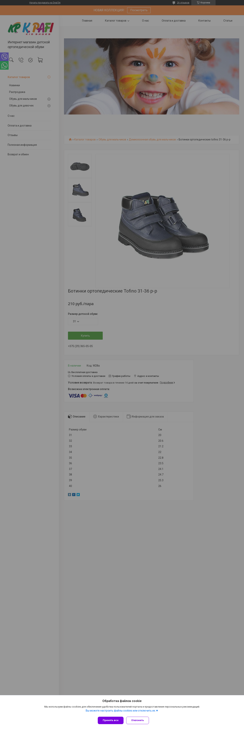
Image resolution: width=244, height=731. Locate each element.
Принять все (111, 720)
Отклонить (138, 720)
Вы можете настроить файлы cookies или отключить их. (121, 711)
